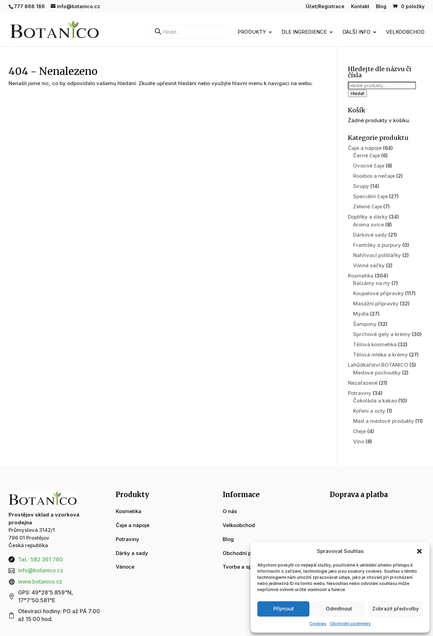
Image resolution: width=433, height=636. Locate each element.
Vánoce (125, 566)
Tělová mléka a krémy (380, 354)
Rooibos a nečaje (374, 176)
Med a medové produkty (383, 421)
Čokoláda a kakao (375, 400)
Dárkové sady (370, 235)
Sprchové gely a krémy (382, 334)
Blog (381, 6)
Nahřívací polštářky (377, 255)
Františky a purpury (377, 245)
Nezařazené (363, 383)
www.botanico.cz (40, 581)
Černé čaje (366, 155)
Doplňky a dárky (368, 216)
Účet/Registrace (325, 6)
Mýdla (361, 314)
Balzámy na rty (371, 283)
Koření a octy (369, 411)
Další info (356, 32)
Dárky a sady (132, 553)
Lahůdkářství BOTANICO (378, 365)
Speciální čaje (370, 196)
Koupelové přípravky (378, 293)
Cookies (317, 623)
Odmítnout (339, 608)
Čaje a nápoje (365, 148)
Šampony (364, 324)
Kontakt (360, 6)
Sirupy (361, 186)
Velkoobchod (405, 32)
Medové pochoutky (377, 372)
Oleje (359, 431)
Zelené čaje (367, 206)
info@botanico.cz (40, 570)
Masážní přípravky (376, 303)
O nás (230, 511)
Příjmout (283, 608)
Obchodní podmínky (350, 623)
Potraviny (359, 393)
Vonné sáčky (369, 265)
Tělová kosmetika (375, 344)
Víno (358, 441)
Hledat (357, 93)
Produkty (252, 32)
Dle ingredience (304, 32)
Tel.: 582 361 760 (40, 559)
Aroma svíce (368, 224)
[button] (419, 551)
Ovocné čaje (368, 165)
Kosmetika (360, 275)
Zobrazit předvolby (395, 608)
